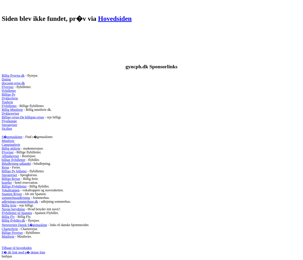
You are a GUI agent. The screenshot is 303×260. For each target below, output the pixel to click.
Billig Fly (8, 216)
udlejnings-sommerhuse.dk (20, 201)
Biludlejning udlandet (16, 163)
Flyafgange (9, 121)
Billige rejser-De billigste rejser (23, 117)
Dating (6, 79)
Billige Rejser (11, 179)
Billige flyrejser (12, 233)
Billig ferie (9, 205)
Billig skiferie (11, 148)
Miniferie (8, 141)
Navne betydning (13, 209)
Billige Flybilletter (14, 186)
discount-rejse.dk (13, 83)
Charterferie (10, 229)
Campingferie (11, 144)
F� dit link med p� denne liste (23, 252)
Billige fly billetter (14, 171)
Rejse (5, 167)
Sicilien (7, 128)
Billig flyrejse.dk (13, 75)
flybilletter (9, 90)
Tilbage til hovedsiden (17, 248)
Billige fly (8, 94)
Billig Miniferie (12, 109)
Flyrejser (8, 87)
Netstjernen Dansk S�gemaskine (24, 225)
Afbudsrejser (10, 156)
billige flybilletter (13, 160)
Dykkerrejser (10, 113)
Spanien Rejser (12, 194)
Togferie (7, 102)
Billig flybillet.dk (13, 220)
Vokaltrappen (11, 190)
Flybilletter (9, 106)
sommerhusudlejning (16, 198)
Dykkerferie (10, 98)
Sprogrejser (9, 125)
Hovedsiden (115, 18)
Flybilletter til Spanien (17, 213)
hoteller (7, 182)
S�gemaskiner (12, 137)
